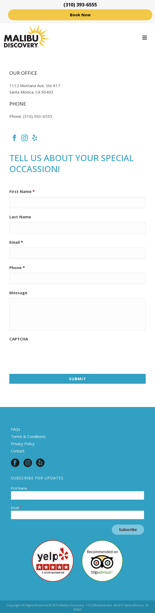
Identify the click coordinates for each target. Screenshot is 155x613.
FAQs (15, 429)
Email (16, 242)
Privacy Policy (22, 443)
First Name (22, 191)
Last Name (20, 216)
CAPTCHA (18, 339)
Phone (17, 267)
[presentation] (49, 354)
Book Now (80, 14)
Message (18, 292)
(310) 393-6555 (80, 4)
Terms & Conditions (28, 436)
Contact (18, 450)
